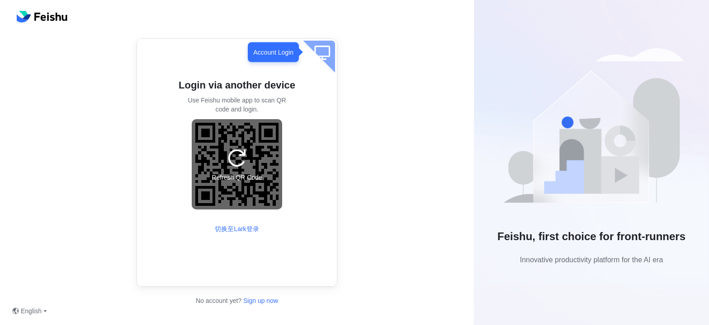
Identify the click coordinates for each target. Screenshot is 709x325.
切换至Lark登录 (237, 228)
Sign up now (259, 300)
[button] (591, 129)
